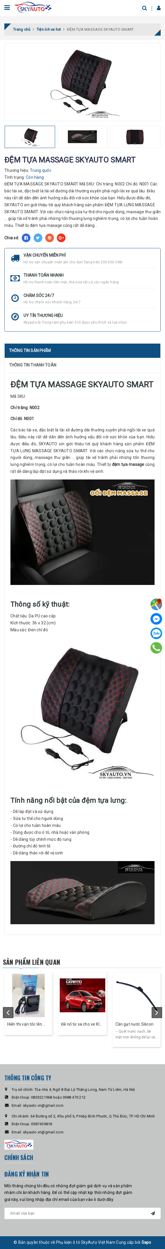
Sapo (146, 1242)
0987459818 (41, 1124)
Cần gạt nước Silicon (134, 1024)
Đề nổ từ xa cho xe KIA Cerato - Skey (81, 1024)
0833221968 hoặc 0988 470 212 (58, 1097)
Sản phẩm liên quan (31, 962)
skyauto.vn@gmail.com (43, 1105)
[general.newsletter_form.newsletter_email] (82, 1213)
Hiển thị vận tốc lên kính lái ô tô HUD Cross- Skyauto (24, 1024)
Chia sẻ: (11, 238)
